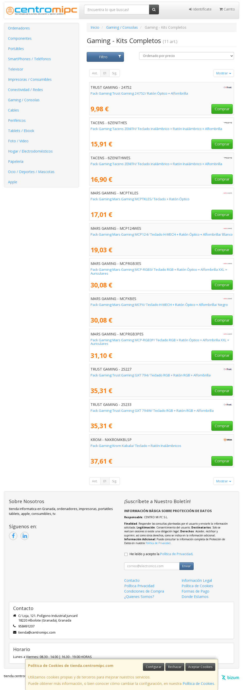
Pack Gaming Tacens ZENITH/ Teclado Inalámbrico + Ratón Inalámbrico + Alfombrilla (156, 128)
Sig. (114, 73)
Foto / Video (18, 140)
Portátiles (16, 48)
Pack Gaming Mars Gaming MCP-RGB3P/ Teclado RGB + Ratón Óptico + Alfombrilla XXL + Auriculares (160, 342)
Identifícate (200, 9)
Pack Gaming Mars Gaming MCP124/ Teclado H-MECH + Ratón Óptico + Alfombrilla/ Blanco (162, 234)
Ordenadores (19, 28)
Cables (13, 110)
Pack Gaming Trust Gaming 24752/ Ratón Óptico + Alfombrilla (139, 93)
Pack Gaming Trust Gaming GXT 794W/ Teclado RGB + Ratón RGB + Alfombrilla (152, 410)
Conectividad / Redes (25, 89)
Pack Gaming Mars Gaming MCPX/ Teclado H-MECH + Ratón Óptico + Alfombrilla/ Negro (159, 304)
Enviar (186, 566)
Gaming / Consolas (24, 99)
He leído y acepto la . (161, 554)
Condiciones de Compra (144, 591)
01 (105, 73)
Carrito (227, 9)
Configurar (153, 667)
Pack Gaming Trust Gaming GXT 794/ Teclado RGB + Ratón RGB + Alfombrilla (151, 375)
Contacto (132, 580)
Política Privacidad (139, 585)
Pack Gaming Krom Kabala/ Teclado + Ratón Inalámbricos (136, 445)
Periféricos (17, 120)
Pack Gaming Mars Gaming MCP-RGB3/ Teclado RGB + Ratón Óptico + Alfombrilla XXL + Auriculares (159, 271)
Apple (12, 181)
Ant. (95, 73)
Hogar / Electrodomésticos (30, 151)
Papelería (15, 161)
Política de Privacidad (158, 543)
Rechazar (175, 667)
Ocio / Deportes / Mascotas (31, 171)
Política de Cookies (198, 683)
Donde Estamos (195, 596)
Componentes (20, 38)
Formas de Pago (195, 591)
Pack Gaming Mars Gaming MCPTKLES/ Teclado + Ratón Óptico (140, 199)
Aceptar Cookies (200, 667)
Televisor (15, 69)
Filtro (110, 56)
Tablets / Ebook (21, 130)
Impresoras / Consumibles (30, 79)
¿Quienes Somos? (139, 596)
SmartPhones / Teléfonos (29, 58)
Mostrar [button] (223, 73)
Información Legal (197, 580)
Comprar (222, 108)
